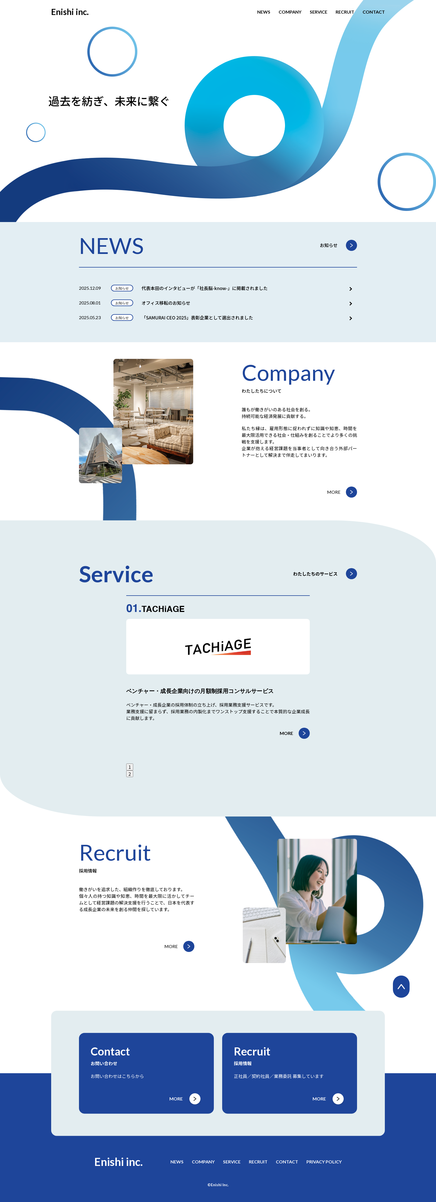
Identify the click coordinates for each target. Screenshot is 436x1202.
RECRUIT (345, 12)
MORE (333, 492)
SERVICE (318, 12)
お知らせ (329, 245)
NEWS (263, 12)
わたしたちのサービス (315, 573)
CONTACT (374, 12)
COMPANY (290, 12)
